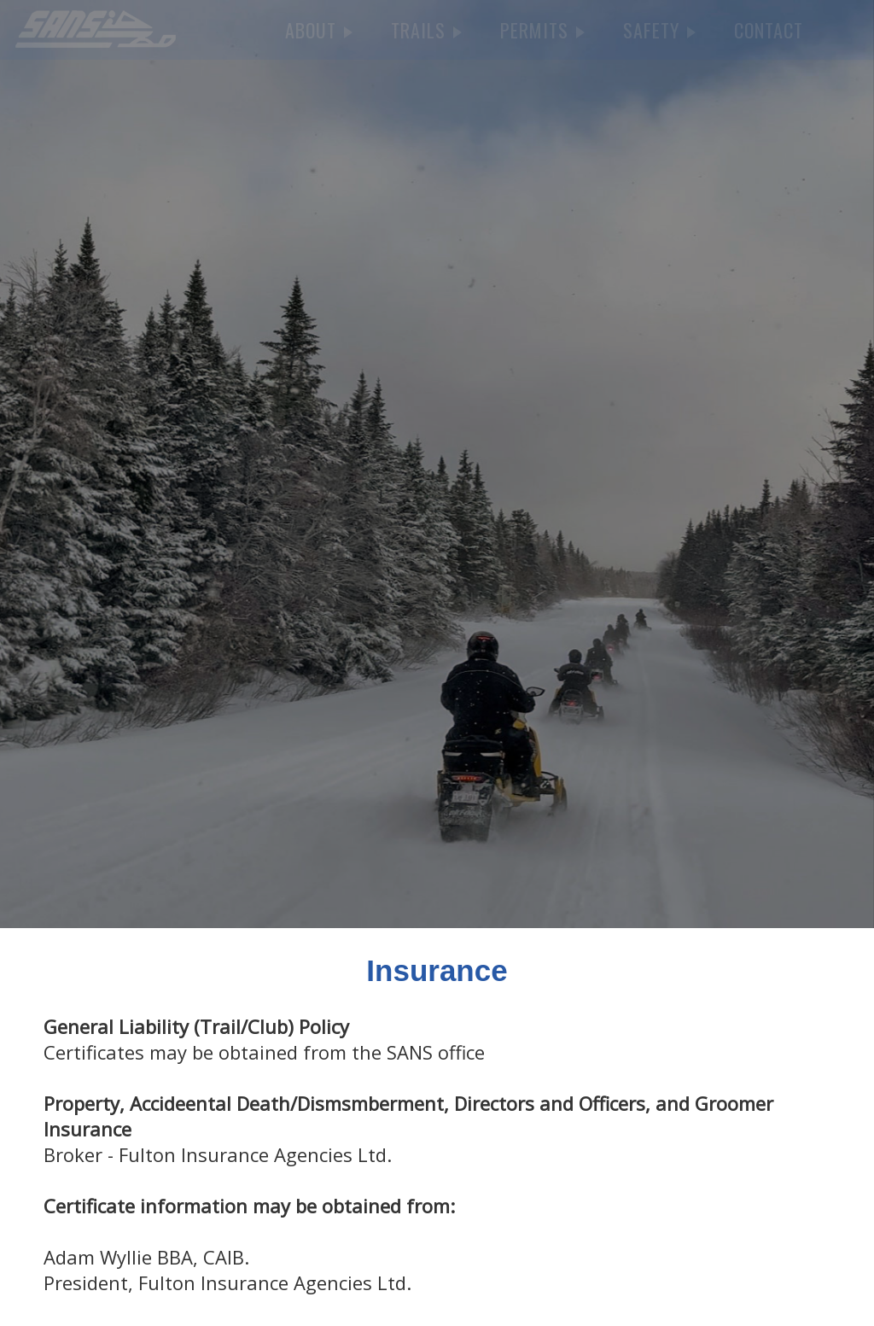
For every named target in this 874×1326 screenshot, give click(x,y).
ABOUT (319, 30)
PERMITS (542, 30)
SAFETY (659, 30)
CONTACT (768, 30)
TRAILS (426, 30)
